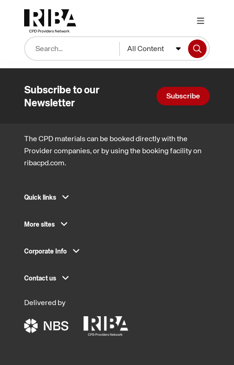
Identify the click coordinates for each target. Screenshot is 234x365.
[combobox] (154, 49)
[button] (117, 200)
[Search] (197, 48)
